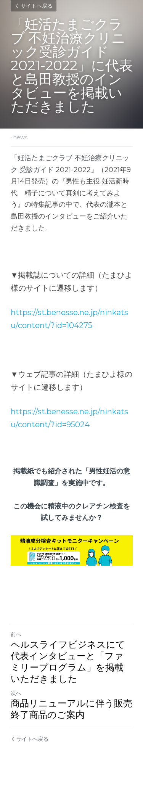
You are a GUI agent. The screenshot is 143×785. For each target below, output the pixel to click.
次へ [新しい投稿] (16, 693)
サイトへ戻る (33, 5)
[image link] (72, 550)
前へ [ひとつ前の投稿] (16, 634)
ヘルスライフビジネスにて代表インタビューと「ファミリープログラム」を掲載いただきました (68, 661)
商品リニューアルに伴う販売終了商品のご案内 (71, 709)
